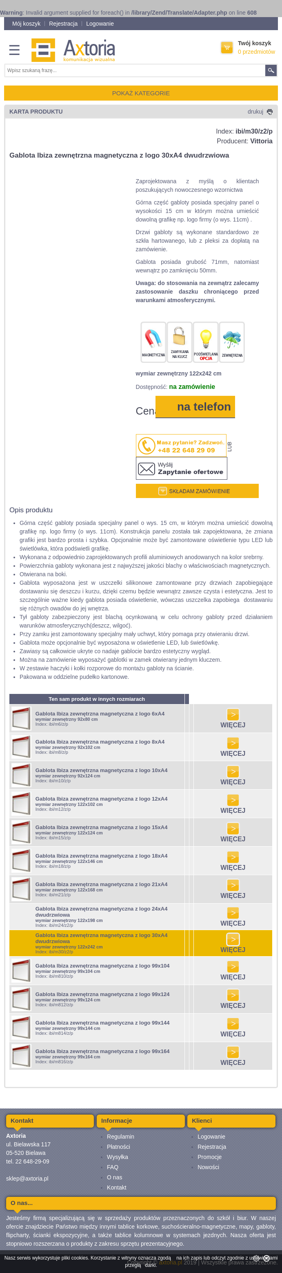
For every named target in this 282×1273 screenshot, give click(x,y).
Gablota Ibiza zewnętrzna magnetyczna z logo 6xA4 (100, 714)
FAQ (112, 1167)
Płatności (118, 1147)
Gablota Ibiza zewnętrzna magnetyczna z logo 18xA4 (102, 856)
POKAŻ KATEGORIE (141, 93)
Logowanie (100, 23)
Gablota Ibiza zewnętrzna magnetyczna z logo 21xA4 (102, 884)
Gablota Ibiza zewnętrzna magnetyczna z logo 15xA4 (102, 827)
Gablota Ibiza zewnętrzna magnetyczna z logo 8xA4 (100, 742)
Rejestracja (63, 23)
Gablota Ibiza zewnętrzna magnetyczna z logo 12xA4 (102, 799)
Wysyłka (117, 1157)
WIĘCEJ (232, 722)
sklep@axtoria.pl (27, 1178)
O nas (114, 1177)
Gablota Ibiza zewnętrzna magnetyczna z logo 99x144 (103, 1023)
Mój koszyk (26, 23)
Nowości (208, 1167)
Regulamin (120, 1136)
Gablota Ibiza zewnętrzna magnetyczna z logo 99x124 (103, 994)
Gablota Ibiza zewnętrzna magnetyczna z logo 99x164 (103, 1051)
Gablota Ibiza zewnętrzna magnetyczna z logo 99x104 (103, 966)
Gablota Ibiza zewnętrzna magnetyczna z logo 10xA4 (102, 770)
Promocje (210, 1157)
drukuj (260, 111)
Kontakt (116, 1187)
